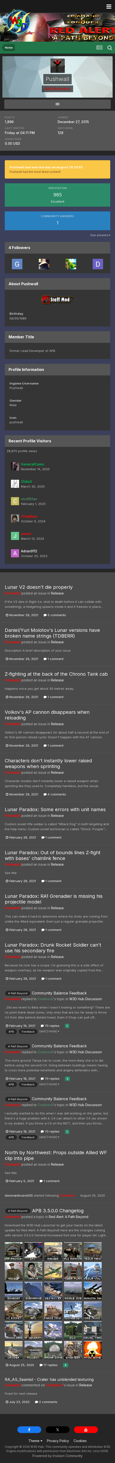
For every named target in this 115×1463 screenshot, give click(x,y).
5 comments (55, 615)
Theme (35, 1441)
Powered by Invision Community (57, 1456)
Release (57, 593)
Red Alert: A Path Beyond (68, 1217)
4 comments (55, 794)
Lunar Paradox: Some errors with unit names (55, 809)
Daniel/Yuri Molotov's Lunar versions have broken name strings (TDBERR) (52, 633)
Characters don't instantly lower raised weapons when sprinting (48, 763)
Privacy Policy (58, 1441)
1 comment (54, 659)
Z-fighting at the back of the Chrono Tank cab (56, 674)
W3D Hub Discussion (85, 999)
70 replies (50, 1026)
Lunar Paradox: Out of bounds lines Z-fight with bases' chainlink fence (52, 855)
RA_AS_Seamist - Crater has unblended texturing (49, 1379)
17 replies (49, 1365)
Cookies (80, 1441)
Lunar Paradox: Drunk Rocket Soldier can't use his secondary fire (53, 948)
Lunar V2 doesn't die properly (39, 587)
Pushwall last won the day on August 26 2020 (46, 167)
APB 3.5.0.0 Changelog (58, 1210)
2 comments (46, 1402)
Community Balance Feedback (59, 993)
